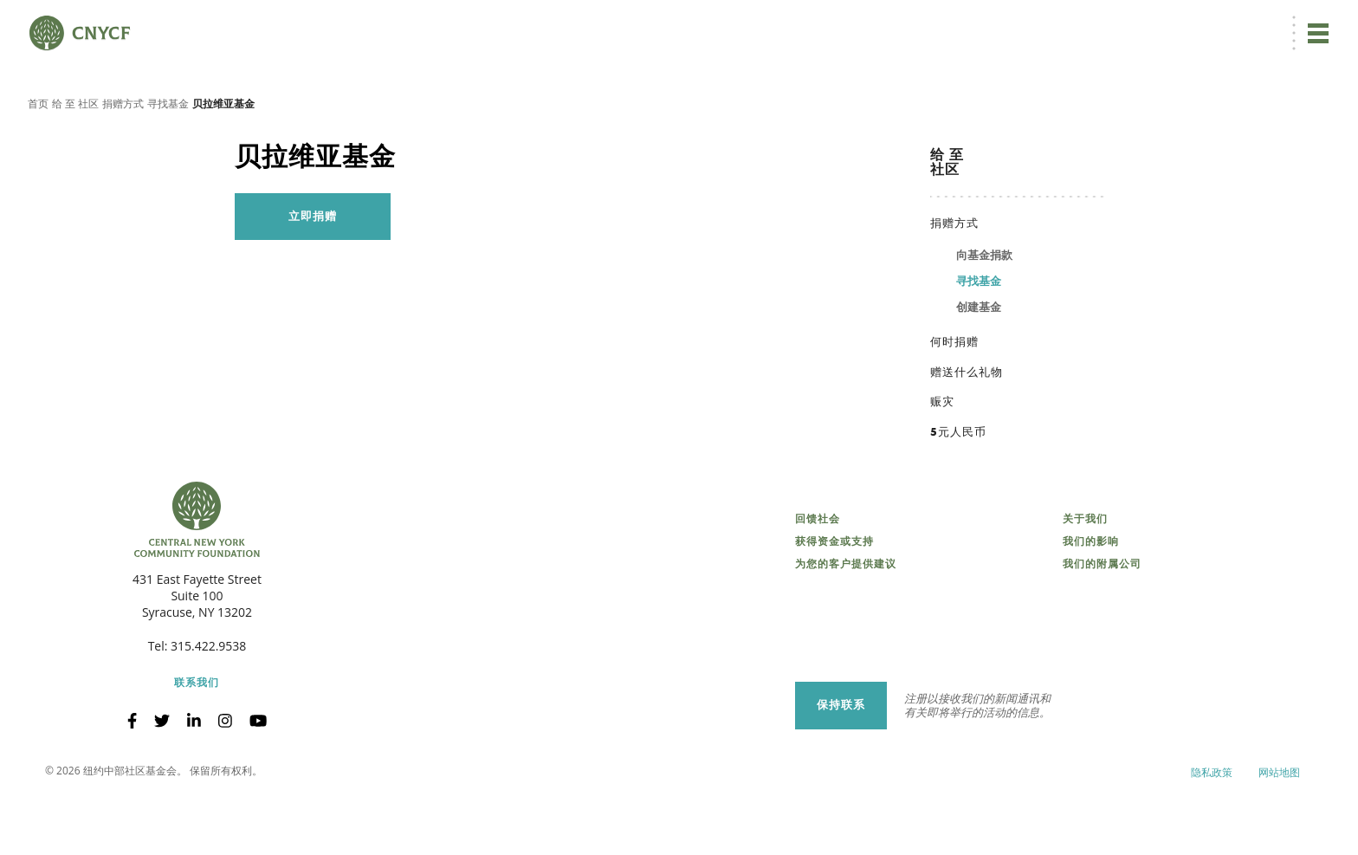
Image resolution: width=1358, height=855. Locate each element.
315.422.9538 (208, 703)
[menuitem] (1030, 23)
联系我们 (196, 740)
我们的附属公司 (1102, 621)
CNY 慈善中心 (1243, 23)
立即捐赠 (967, 22)
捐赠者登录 (1096, 23)
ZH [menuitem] (1032, 23)
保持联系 (841, 762)
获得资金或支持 (834, 599)
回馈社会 (817, 576)
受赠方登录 (1167, 23)
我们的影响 (1091, 599)
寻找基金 (168, 159)
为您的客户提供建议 (845, 621)
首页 (38, 159)
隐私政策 (1211, 828)
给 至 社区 (75, 159)
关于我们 (1085, 576)
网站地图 (1279, 828)
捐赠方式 (123, 159)
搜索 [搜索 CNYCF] (1311, 22)
